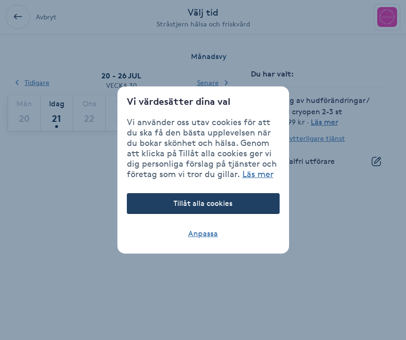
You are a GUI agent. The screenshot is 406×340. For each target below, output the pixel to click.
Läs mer (257, 174)
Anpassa (203, 233)
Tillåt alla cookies (203, 203)
